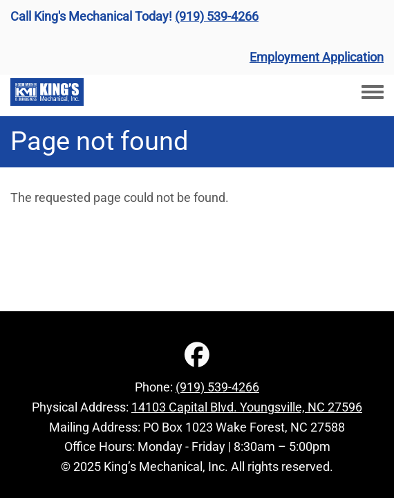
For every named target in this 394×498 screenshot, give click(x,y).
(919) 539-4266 (217, 387)
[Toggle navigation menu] (373, 93)
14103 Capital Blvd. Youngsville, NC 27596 (246, 407)
